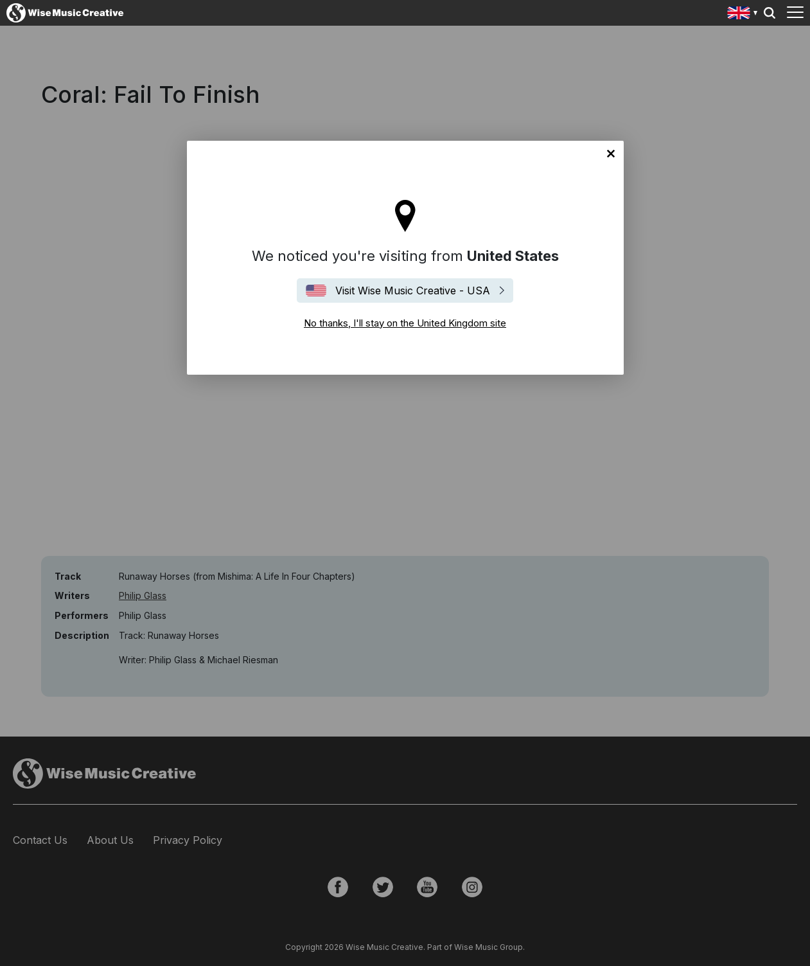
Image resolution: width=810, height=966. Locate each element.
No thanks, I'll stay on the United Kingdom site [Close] (611, 153)
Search (769, 13)
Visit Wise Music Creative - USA (412, 290)
